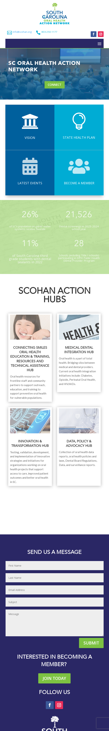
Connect (54, 85)
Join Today (54, 678)
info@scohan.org (22, 31)
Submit (91, 643)
